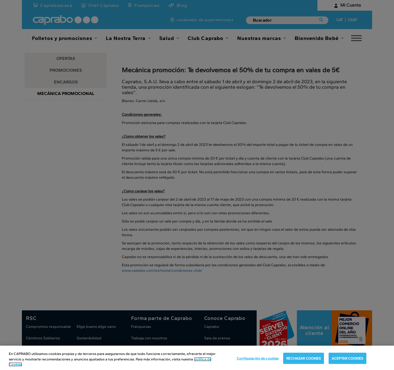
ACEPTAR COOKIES (347, 358)
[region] (197, 358)
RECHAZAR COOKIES (303, 358)
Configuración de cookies (258, 358)
